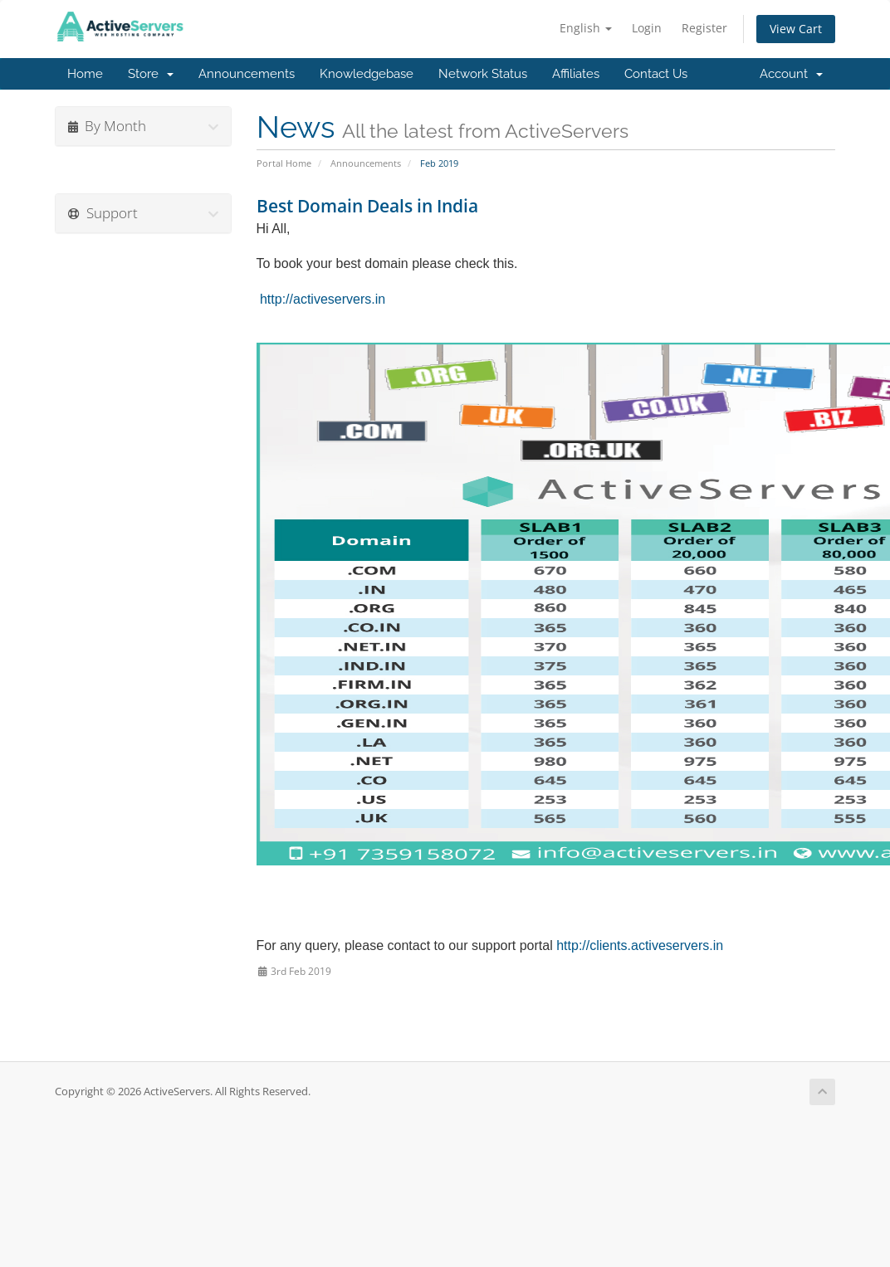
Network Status (482, 73)
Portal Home (284, 163)
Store (151, 73)
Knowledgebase (366, 73)
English (586, 28)
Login (647, 28)
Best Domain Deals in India (367, 205)
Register (704, 28)
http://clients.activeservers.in (639, 945)
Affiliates (575, 73)
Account (791, 73)
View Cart (796, 29)
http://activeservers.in (322, 299)
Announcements (246, 73)
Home (85, 73)
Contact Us (655, 73)
